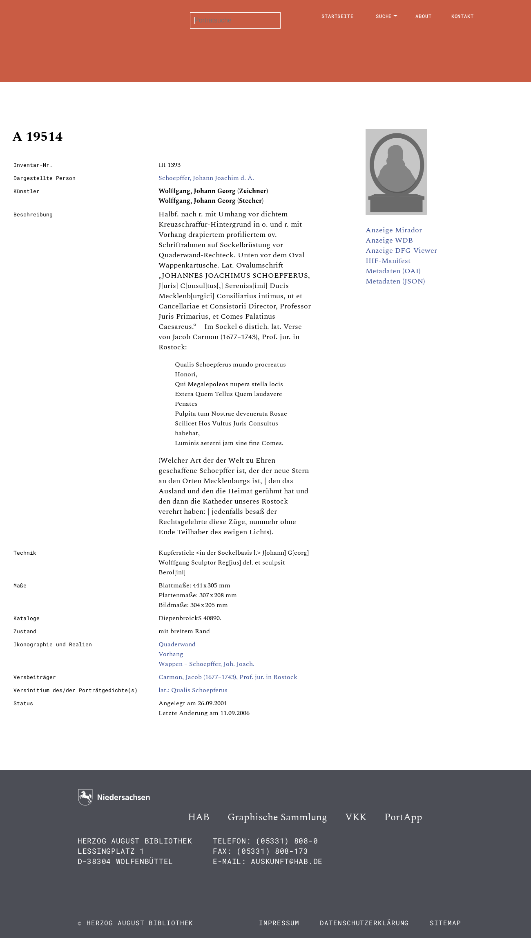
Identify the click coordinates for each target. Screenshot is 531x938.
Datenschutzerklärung (364, 922)
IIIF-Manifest (388, 260)
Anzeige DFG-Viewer (401, 250)
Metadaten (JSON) (395, 281)
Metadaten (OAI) (393, 271)
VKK (355, 817)
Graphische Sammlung (277, 817)
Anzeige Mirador (394, 230)
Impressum (279, 922)
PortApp (403, 817)
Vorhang (170, 654)
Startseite (337, 16)
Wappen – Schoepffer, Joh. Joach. (206, 664)
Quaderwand (177, 644)
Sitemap (445, 922)
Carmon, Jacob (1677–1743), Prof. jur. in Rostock (227, 677)
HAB (199, 817)
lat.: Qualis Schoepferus (193, 690)
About (423, 16)
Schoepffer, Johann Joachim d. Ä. (206, 178)
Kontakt (462, 16)
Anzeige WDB (389, 240)
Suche (384, 16)
